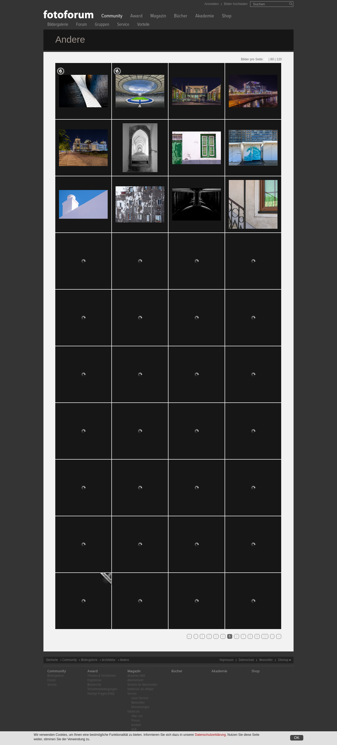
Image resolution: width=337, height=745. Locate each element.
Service (123, 25)
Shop (226, 16)
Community (111, 16)
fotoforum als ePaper (140, 689)
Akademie (204, 16)
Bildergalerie (57, 25)
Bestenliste (94, 685)
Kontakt (136, 725)
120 (279, 59)
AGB (133, 729)
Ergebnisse (94, 680)
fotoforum (133, 711)
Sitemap (283, 660)
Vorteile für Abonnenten (142, 685)
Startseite (52, 660)
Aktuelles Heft (136, 676)
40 (266, 59)
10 (264, 636)
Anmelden (212, 4)
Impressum (227, 660)
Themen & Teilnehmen (101, 676)
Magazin (158, 16)
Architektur (109, 660)
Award (136, 16)
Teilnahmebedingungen (102, 689)
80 (272, 59)
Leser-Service (139, 698)
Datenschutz (246, 660)
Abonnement (135, 680)
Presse (135, 720)
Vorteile (143, 25)
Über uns (137, 716)
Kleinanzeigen (140, 707)
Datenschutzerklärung (210, 735)
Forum (81, 25)
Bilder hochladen (235, 4)
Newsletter (266, 660)
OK (296, 738)
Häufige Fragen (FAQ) (101, 694)
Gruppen (102, 25)
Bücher (180, 16)
